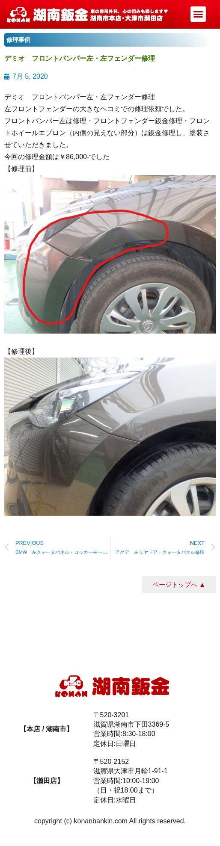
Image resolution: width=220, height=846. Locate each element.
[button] (198, 14)
